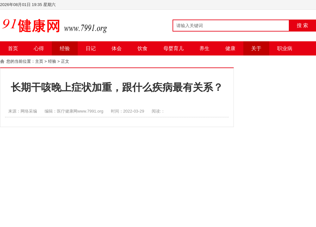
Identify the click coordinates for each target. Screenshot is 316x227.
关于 (256, 48)
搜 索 (302, 25)
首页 (13, 48)
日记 (91, 48)
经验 (65, 48)
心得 (39, 48)
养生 (204, 48)
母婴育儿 (173, 48)
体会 (117, 48)
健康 (230, 48)
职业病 (284, 48)
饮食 (142, 48)
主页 (39, 61)
